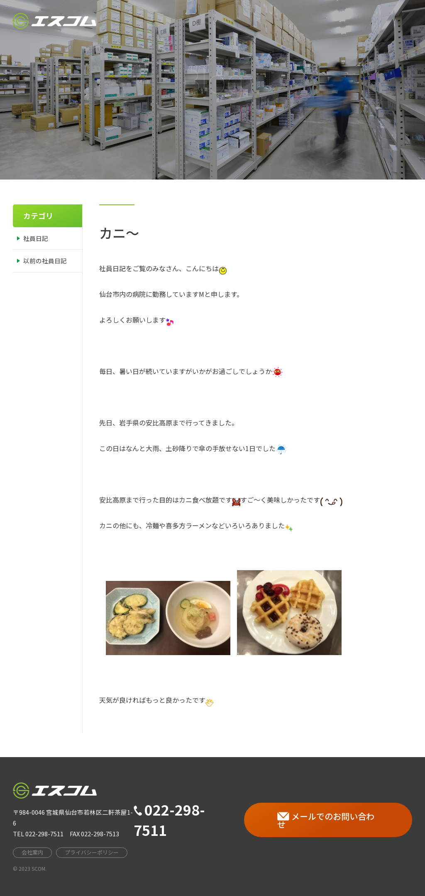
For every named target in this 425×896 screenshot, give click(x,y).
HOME (208, 19)
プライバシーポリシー (92, 852)
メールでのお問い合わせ (325, 820)
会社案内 (248, 16)
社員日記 (35, 238)
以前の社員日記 (45, 260)
